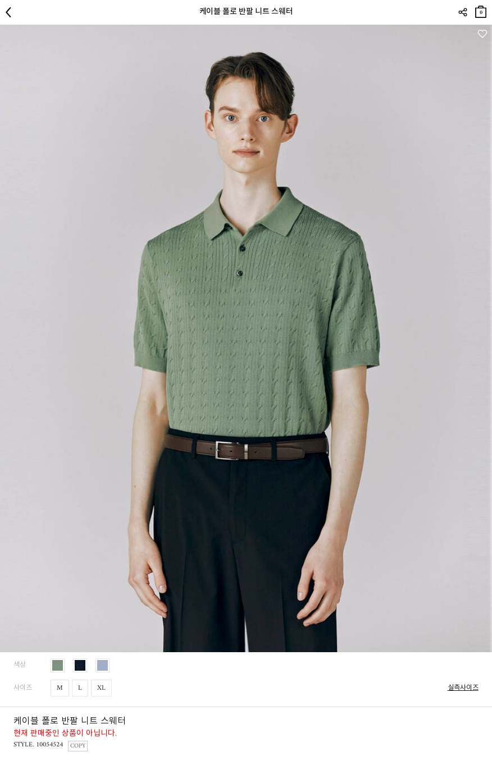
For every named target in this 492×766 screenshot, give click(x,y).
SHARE (462, 12)
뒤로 (11, 12)
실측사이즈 (463, 688)
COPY (77, 746)
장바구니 (480, 10)
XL (101, 688)
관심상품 (482, 34)
